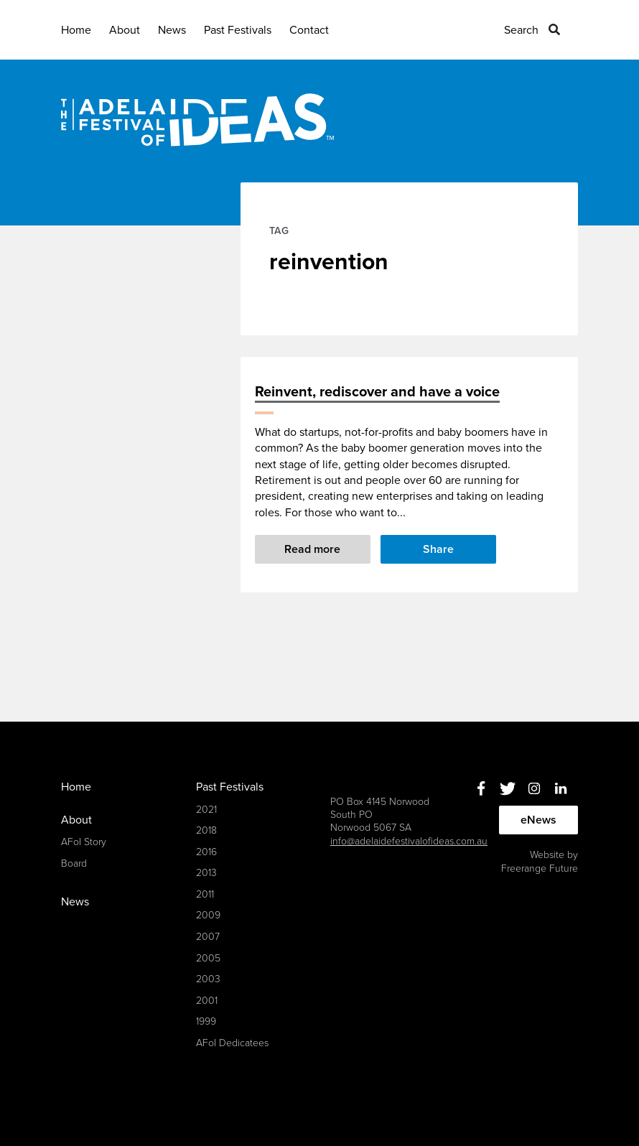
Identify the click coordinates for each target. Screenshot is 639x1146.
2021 (206, 809)
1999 (206, 1021)
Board (74, 863)
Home (76, 30)
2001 (207, 1000)
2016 (206, 852)
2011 (205, 894)
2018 (206, 830)
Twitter (507, 788)
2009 (208, 915)
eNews (538, 820)
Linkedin (560, 788)
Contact (309, 30)
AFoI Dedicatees (232, 1043)
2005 (208, 958)
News (172, 30)
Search (521, 30)
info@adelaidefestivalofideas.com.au (409, 841)
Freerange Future (539, 868)
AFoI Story (83, 842)
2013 (206, 873)
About (124, 30)
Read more (312, 549)
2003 (208, 979)
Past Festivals (237, 30)
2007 (208, 937)
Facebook (481, 788)
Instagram (534, 788)
